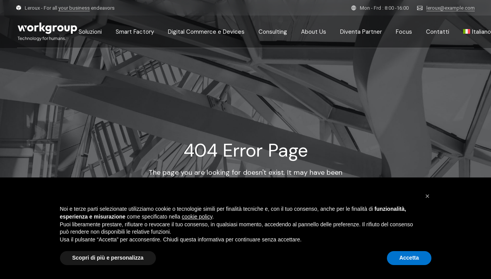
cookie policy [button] (197, 217)
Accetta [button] (409, 258)
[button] (427, 196)
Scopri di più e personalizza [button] (108, 258)
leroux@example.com (450, 8)
